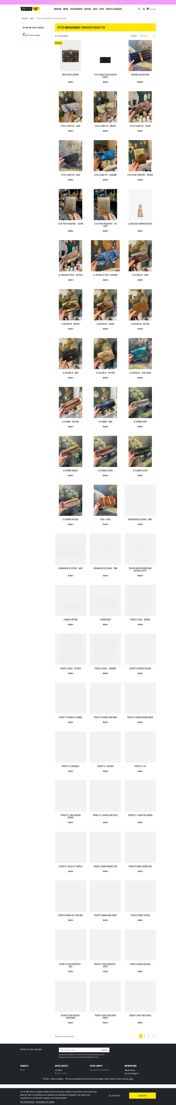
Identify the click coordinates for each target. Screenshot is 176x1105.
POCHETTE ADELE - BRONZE (140, 619)
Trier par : (134, 35)
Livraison (58, 1070)
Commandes (94, 1073)
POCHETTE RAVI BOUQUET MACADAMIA (70, 1016)
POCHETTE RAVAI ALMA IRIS (140, 964)
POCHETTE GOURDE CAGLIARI (140, 668)
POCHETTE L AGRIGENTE (70, 766)
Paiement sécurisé (62, 1083)
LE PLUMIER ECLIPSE (140, 470)
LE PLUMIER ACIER (140, 421)
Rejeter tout (115, 1095)
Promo (22, 1070)
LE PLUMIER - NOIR (105, 421)
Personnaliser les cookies (45, 1101)
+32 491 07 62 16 (141, 1083)
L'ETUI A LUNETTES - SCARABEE (105, 174)
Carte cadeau (25, 1080)
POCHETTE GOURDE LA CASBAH (70, 717)
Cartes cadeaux (34, 35)
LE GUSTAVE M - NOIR (70, 372)
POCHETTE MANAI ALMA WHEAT (105, 915)
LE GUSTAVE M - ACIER (140, 274)
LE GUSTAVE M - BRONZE (70, 323)
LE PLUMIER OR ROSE (70, 519)
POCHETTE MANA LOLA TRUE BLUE (70, 915)
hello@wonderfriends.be (144, 1086)
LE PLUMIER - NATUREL (70, 421)
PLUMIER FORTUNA (71, 619)
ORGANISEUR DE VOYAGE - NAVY (70, 568)
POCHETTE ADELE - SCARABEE (105, 668)
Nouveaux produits (27, 1073)
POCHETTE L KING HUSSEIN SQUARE (71, 816)
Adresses (93, 1076)
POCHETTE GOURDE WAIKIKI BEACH (140, 717)
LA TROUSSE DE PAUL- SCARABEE (105, 274)
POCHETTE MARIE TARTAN (140, 915)
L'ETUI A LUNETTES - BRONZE (105, 126)
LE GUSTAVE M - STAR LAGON (140, 372)
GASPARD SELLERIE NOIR (140, 74)
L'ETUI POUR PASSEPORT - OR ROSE (105, 225)
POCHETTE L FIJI (140, 766)
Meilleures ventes (26, 1076)
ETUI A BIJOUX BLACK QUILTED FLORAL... (105, 75)
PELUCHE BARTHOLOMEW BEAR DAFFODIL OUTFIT (140, 569)
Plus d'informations (27, 1101)
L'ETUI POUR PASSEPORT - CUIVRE (70, 223)
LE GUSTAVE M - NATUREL (140, 323)
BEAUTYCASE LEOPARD (70, 74)
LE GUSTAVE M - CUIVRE (105, 323)
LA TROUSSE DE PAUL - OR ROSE (70, 274)
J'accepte (142, 1095)
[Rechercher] (139, 9)
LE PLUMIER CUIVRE (105, 470)
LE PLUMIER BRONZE (70, 470)
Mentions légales (61, 1073)
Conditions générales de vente (66, 1076)
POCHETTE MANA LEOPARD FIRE (140, 866)
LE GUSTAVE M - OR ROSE (105, 372)
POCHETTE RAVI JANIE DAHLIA (140, 1015)
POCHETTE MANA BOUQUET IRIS (105, 866)
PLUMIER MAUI (105, 619)
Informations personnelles (99, 1070)
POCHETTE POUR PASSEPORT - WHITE (105, 965)
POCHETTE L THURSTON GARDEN (140, 815)
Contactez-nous (61, 1086)
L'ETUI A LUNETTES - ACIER (70, 126)
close (121, 2)
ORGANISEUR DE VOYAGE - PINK (105, 568)
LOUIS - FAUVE (105, 519)
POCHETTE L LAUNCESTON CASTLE (105, 815)
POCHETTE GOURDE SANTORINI (105, 717)
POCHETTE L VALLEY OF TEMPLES (70, 866)
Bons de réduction (96, 1080)
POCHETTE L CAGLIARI (105, 766)
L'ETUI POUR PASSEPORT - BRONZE (140, 174)
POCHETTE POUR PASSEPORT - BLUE (70, 965)
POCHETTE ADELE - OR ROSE (70, 668)
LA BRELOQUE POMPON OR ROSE (140, 223)
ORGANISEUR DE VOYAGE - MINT (140, 519)
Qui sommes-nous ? (62, 1080)
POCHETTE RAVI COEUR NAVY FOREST (105, 1016)
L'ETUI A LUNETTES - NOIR (70, 174)
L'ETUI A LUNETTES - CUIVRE (140, 126)
